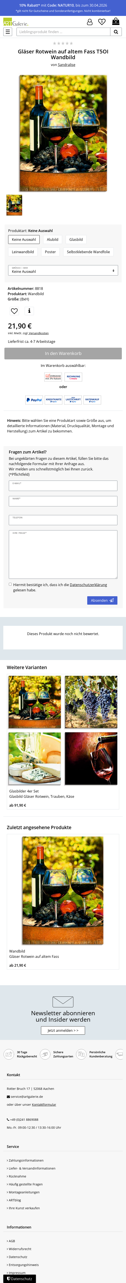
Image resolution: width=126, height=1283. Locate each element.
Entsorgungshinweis (23, 1265)
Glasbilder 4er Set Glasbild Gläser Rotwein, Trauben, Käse (41, 794)
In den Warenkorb (63, 353)
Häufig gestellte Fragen (25, 1184)
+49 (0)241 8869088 (24, 1119)
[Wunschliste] (102, 21)
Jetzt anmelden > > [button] (63, 1030)
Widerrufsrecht (19, 1249)
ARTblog (14, 1200)
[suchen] (116, 32)
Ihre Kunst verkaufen (23, 1208)
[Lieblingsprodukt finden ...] (63, 32)
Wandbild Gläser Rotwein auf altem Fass (34, 954)
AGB (11, 1241)
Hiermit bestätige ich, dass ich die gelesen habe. (60, 587)
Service (13, 1146)
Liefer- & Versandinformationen (31, 1168)
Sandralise (66, 64)
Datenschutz (17, 1257)
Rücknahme (16, 1176)
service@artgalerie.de (27, 1096)
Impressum (16, 1273)
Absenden (102, 600)
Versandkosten (38, 333)
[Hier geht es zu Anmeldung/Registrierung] (90, 21)
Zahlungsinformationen (25, 1160)
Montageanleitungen (23, 1192)
